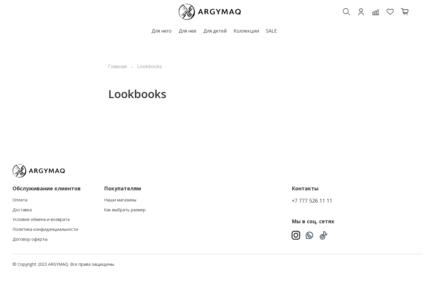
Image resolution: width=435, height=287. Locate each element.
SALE (271, 31)
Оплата (20, 200)
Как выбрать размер (125, 209)
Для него (162, 31)
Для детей (215, 31)
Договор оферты (30, 239)
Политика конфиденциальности (45, 229)
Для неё (187, 31)
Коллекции (246, 31)
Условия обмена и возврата (41, 219)
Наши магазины (120, 200)
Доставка (22, 209)
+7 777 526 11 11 (312, 200)
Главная (117, 66)
